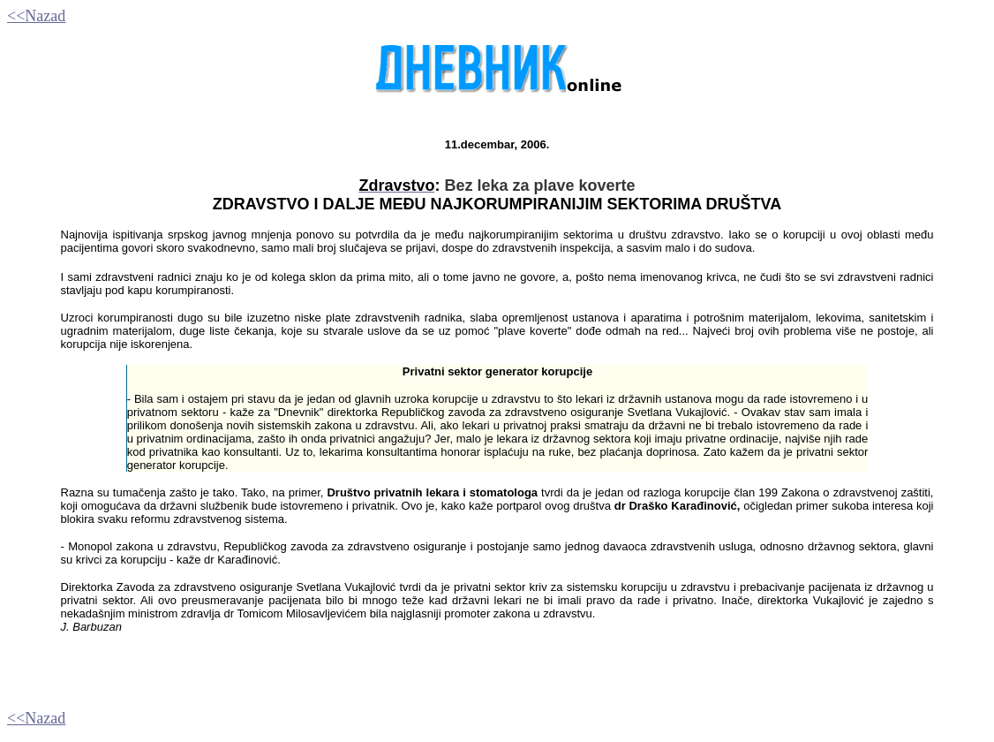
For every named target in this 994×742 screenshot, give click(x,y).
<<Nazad (36, 16)
